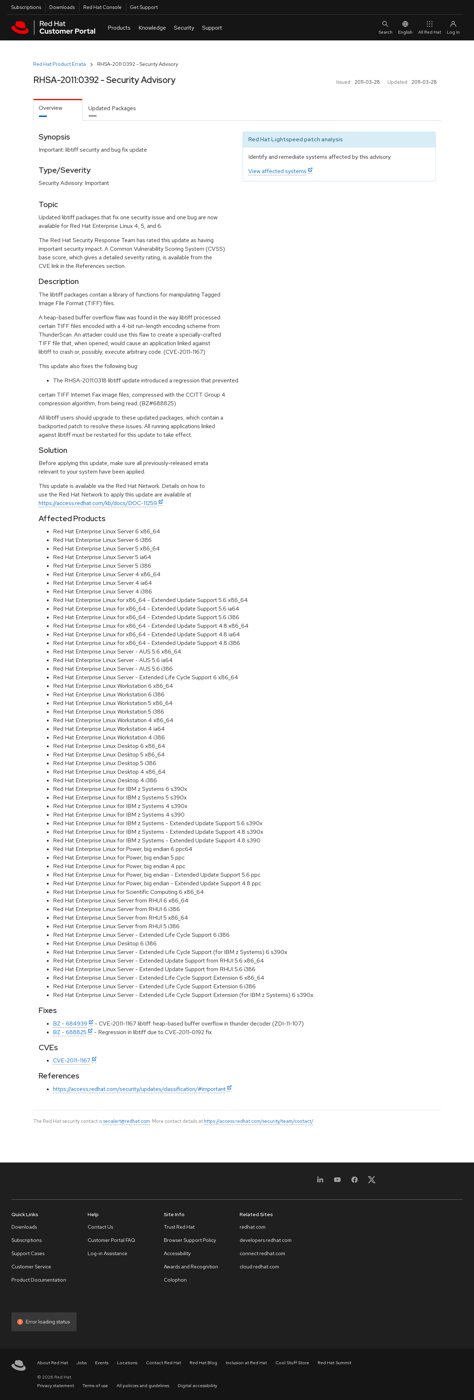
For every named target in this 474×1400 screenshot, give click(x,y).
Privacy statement (55, 1386)
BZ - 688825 (70, 1032)
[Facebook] (354, 1182)
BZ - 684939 (70, 1023)
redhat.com (252, 1227)
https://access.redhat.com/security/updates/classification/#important (139, 1089)
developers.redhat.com (266, 1240)
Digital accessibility (197, 1386)
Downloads (62, 7)
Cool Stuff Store (292, 1363)
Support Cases (27, 1253)
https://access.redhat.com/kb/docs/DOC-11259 (98, 503)
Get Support (144, 7)
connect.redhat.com (262, 1253)
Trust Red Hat (179, 1227)
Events (101, 1363)
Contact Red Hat (163, 1363)
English (405, 27)
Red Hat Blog (203, 1363)
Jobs (82, 1363)
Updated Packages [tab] (112, 108)
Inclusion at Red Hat (246, 1363)
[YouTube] (337, 1182)
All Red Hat (429, 27)
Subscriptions (26, 7)
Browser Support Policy (190, 1240)
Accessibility (177, 1253)
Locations (127, 1363)
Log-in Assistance (107, 1253)
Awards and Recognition (191, 1266)
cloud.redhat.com (259, 1266)
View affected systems (277, 171)
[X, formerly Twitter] (371, 1182)
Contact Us (100, 1227)
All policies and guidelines (143, 1386)
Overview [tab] (50, 108)
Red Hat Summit (334, 1363)
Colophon (175, 1280)
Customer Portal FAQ (111, 1240)
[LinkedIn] (320, 1182)
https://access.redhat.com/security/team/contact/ (258, 1121)
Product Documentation (38, 1280)
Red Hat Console (102, 7)
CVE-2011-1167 (72, 1060)
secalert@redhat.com (126, 1121)
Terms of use (95, 1386)
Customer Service (31, 1266)
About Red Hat (52, 1363)
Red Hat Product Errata (59, 64)
